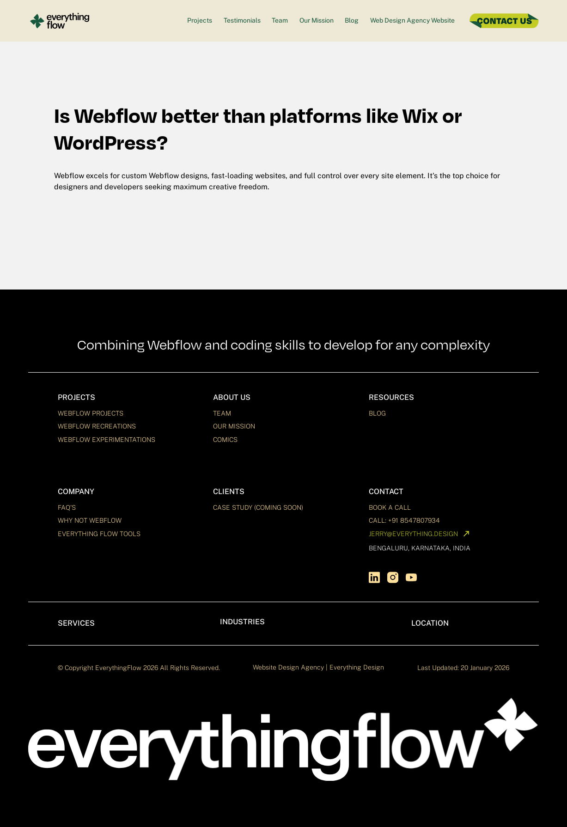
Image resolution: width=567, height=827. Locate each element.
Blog (352, 20)
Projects (199, 20)
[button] (128, 397)
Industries (242, 621)
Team (280, 20)
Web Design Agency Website (412, 20)
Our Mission (316, 20)
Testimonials (242, 20)
